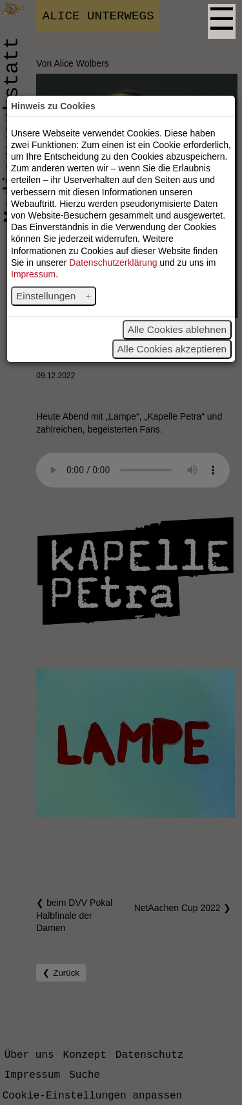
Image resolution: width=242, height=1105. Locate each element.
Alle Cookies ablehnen (177, 329)
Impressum (33, 274)
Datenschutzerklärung (113, 262)
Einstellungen (47, 295)
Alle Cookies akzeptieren (172, 348)
